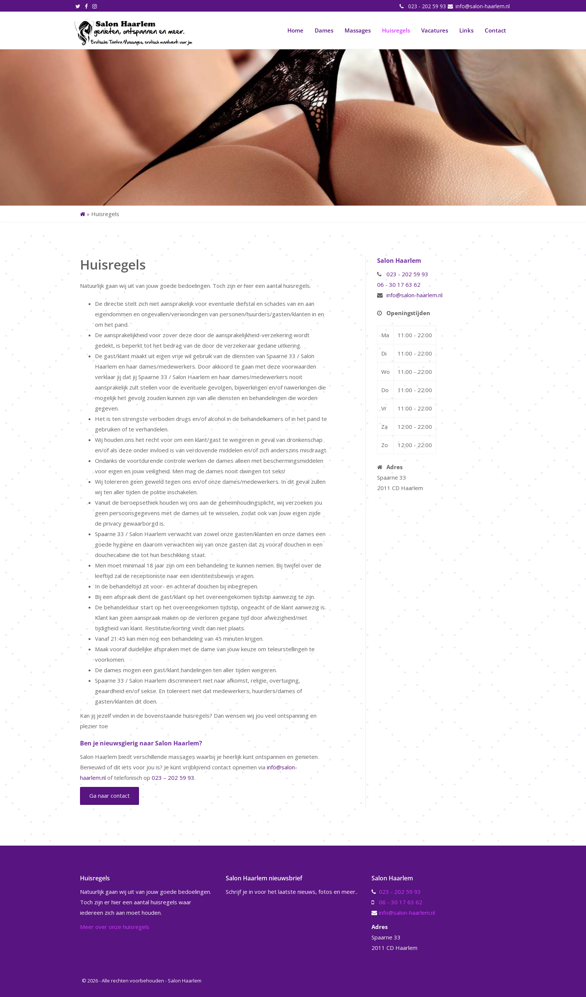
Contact (495, 30)
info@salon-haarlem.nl (482, 6)
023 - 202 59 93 (426, 6)
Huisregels (396, 30)
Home (295, 30)
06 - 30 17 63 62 (398, 284)
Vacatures (434, 30)
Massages (358, 30)
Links (466, 30)
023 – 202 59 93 (173, 777)
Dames (324, 30)
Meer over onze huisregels (114, 926)
